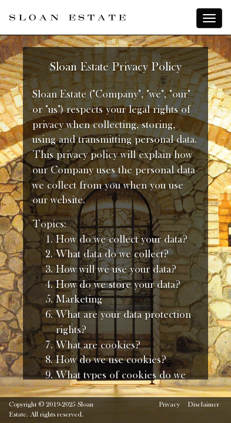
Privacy (169, 404)
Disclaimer (203, 404)
